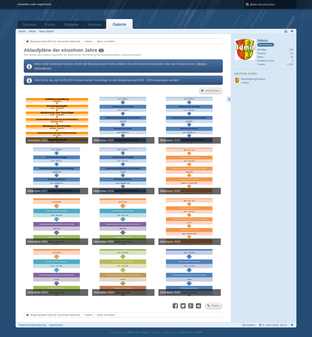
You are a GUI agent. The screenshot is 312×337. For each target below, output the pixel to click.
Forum (50, 24)
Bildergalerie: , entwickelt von (156, 332)
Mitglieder (71, 24)
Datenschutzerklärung (32, 325)
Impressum (56, 325)
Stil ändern (248, 325)
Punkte (261, 64)
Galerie (119, 24)
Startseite (29, 24)
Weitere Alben (245, 73)
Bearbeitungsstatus (253, 79)
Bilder (260, 57)
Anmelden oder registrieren (34, 4)
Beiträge (261, 49)
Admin (262, 40)
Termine (261, 53)
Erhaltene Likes (265, 60)
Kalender (95, 24)
